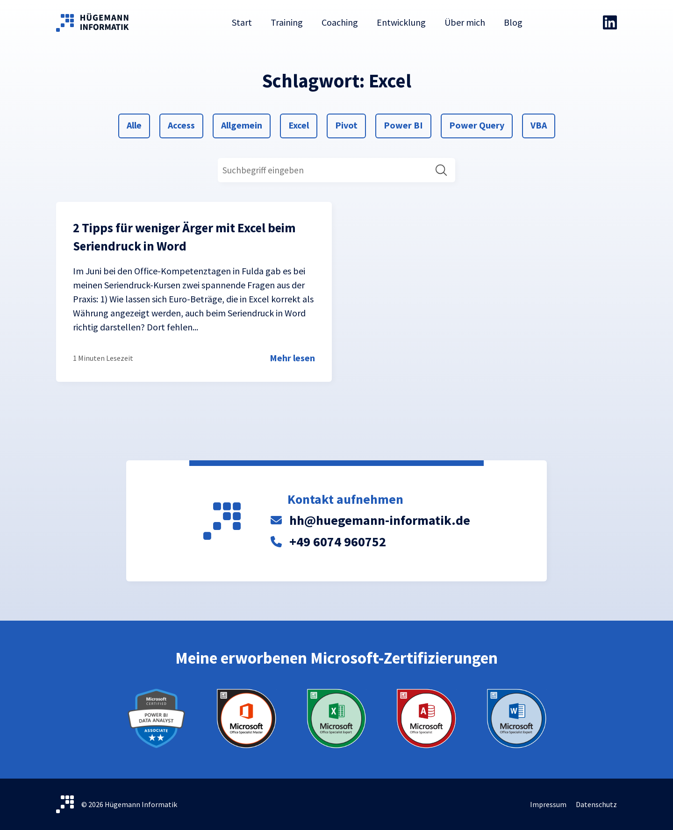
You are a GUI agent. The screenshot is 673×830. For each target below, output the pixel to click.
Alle (137, 124)
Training (287, 22)
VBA (541, 124)
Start (242, 22)
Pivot (346, 124)
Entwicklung (401, 22)
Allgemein (241, 124)
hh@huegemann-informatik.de (379, 520)
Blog (513, 22)
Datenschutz (596, 804)
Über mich (464, 22)
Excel (299, 124)
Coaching (340, 22)
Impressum (548, 804)
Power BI (403, 124)
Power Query (476, 124)
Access (181, 124)
